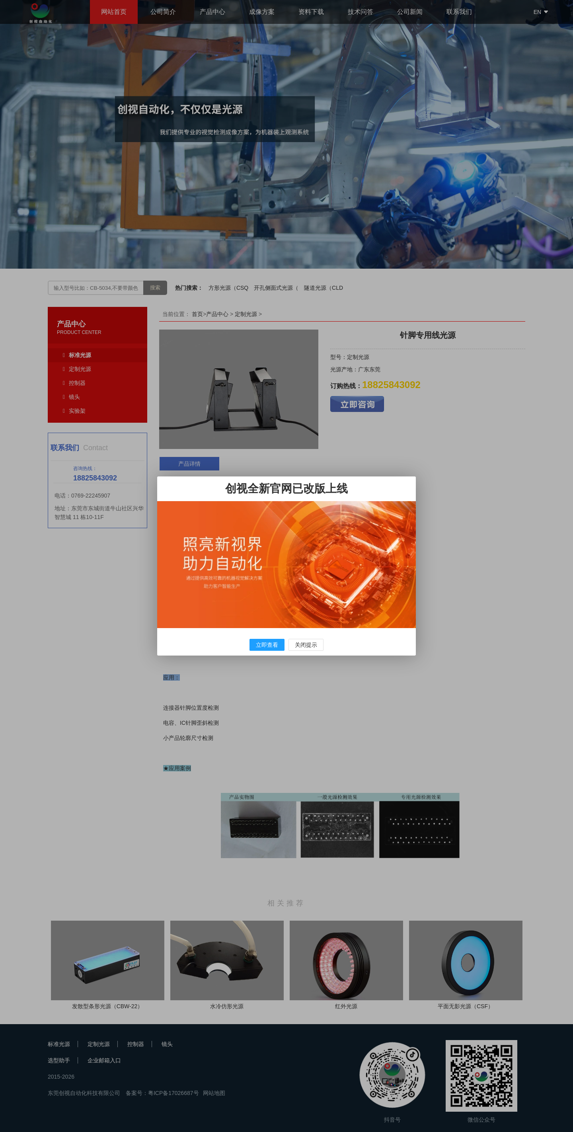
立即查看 (267, 645)
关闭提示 (306, 645)
